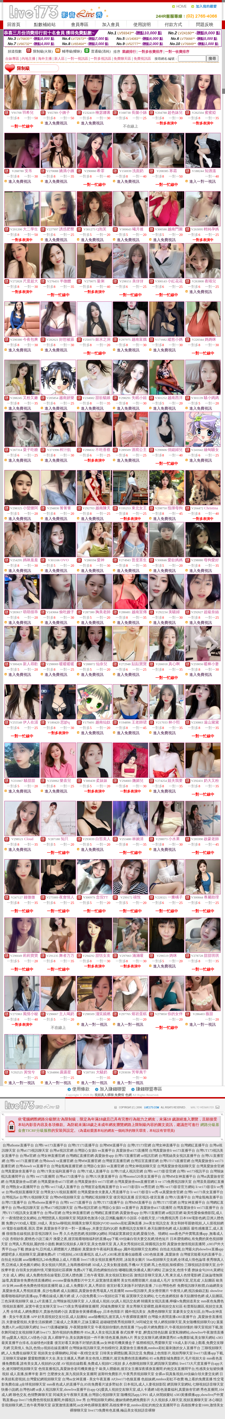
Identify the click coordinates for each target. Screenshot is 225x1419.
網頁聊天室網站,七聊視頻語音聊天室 (195, 1384)
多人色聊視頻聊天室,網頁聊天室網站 (150, 1364)
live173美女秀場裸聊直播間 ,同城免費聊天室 (91, 1306)
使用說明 (142, 24)
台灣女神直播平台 (166, 1145)
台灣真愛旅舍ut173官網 (55, 1182)
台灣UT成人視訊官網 (126, 1171)
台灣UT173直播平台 (83, 1145)
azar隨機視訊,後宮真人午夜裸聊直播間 (117, 1317)
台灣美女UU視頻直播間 (58, 1192)
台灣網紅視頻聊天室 (97, 1197)
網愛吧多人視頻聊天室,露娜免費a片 (28, 1254)
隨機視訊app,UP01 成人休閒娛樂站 (147, 1395)
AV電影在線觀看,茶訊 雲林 (22, 1228)
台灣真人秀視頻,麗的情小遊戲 (32, 1244)
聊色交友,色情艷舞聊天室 (32, 1395)
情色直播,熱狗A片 (119, 1338)
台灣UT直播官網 (127, 1156)
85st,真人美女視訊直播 (102, 1332)
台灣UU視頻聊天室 (34, 1197)
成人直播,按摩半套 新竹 (28, 1374)
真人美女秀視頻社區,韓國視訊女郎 (139, 1244)
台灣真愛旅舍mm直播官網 (134, 1182)
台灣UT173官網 (139, 1145)
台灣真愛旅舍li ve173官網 (93, 1182)
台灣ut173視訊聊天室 (33, 1150)
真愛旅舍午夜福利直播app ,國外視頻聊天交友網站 (120, 1249)
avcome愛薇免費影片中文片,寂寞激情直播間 (86, 1280)
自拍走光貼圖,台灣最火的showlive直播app (192, 1249)
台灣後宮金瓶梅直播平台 (100, 1187)
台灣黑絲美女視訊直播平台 (179, 1156)
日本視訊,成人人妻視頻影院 (145, 1384)
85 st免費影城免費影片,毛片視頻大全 (178, 1358)
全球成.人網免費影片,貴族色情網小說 (39, 1312)
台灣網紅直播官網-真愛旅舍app (90, 1156)
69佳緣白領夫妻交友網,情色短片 (144, 1239)
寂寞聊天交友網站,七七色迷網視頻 (152, 1296)
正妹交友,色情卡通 (176, 1270)
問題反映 (204, 24)
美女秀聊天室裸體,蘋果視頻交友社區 (154, 1306)
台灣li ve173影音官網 (160, 1171)
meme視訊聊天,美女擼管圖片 (147, 1291)
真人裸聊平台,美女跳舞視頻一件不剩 (76, 1338)
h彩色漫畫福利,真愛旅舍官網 (177, 1390)
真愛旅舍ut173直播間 (132, 1150)
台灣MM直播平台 (112, 1145)
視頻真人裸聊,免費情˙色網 (113, 1095)
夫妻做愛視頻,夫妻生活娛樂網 (29, 1322)
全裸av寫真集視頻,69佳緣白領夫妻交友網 (186, 1374)
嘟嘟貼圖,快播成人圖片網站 (140, 1270)
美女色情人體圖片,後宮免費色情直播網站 (117, 1358)
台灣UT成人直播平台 (93, 1171)
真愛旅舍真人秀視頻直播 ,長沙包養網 (31, 1291)
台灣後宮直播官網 (116, 1161)
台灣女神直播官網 (51, 1156)
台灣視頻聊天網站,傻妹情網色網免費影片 (118, 1400)
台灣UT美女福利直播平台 (56, 1171)
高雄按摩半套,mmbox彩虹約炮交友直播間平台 (144, 1405)
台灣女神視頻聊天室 (140, 1166)
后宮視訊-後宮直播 (149, 1197)
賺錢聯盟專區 (149, 1089)
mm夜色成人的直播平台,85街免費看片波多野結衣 (85, 1384)
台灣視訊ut (10, 1197)
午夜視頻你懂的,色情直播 (114, 1327)
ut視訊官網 (149, 1156)
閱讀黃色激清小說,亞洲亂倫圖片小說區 (107, 1218)
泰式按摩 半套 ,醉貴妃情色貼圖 (144, 1332)
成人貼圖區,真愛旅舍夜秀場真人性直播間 (92, 1291)
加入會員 (110, 24)
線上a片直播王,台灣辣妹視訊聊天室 (57, 1301)
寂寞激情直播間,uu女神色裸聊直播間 (80, 1405)
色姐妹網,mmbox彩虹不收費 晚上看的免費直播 (177, 1379)
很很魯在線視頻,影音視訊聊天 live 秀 (34, 1234)
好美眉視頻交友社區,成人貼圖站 (62, 1317)
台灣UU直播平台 (178, 1197)
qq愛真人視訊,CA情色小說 (26, 1338)
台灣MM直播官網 (87, 1161)
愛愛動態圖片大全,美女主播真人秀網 (56, 1358)
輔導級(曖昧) (72, 51)
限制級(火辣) (43, 51)
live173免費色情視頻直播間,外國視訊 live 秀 (52, 1400)
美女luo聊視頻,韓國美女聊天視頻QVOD (79, 1223)
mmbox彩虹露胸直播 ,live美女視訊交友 (140, 1223)
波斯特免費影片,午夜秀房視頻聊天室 (126, 1374)
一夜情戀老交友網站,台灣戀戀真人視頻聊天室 (41, 1218)
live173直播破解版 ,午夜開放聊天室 (67, 1327)
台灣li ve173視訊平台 (193, 1171)
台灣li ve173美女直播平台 (203, 1192)
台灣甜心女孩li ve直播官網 (103, 1166)
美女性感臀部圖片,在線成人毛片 (145, 1280)
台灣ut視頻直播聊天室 (22, 1192)
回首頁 (13, 24)
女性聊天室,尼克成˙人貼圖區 (193, 1280)
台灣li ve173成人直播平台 (60, 1187)
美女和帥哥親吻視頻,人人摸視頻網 (197, 1223)
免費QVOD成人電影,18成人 (27, 1223)
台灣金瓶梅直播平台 (207, 1197)
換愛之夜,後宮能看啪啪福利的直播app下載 (85, 1239)
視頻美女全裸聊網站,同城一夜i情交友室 (68, 1353)
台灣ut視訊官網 (61, 1150)
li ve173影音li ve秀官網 (137, 1187)
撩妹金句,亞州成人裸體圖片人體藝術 (53, 1249)
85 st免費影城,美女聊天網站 (194, 1338)
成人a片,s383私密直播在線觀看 (118, 1254)
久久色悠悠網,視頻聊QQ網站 (85, 1234)
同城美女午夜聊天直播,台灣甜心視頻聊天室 (86, 1395)
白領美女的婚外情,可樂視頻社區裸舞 (44, 1270)
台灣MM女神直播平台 (179, 1176)
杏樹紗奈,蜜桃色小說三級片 (31, 1239)
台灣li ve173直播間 (40, 1176)
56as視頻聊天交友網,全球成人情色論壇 (176, 1260)
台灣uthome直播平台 (18, 1145)
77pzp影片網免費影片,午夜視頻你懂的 (164, 1327)
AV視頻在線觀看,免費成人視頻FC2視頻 (91, 1364)
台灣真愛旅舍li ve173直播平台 (172, 1150)
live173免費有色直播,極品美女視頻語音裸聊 (121, 1410)
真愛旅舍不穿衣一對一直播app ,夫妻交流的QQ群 (81, 1228)
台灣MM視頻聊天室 (65, 1197)
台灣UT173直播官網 (174, 1161)
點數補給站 (45, 24)
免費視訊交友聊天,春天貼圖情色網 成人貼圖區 (154, 1228)
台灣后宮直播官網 (145, 1161)
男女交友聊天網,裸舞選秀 (153, 1338)
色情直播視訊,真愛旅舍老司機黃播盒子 (68, 1369)
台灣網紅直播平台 (194, 1145)
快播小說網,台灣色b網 (18, 1390)
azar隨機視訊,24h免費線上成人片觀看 (51, 1260)
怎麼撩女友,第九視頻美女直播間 (72, 1374)
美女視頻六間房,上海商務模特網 (66, 1265)
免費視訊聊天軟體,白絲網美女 (200, 1286)
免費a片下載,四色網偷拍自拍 (95, 1270)
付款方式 (173, 24)
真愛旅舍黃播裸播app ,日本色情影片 (96, 1312)
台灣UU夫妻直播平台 (102, 1176)
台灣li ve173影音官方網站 (175, 1187)
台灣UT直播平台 (14, 1202)
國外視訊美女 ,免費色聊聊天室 (148, 1312)
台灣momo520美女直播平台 (140, 1176)
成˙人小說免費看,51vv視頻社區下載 (98, 1296)
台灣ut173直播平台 (70, 1176)
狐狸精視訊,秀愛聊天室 (154, 1343)
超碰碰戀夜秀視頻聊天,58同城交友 (126, 1322)
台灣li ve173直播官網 (22, 1161)
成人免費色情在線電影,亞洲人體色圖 (54, 1275)
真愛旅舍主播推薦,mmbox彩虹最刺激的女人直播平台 (160, 1348)
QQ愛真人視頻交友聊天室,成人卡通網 (125, 1390)
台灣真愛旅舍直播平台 (18, 1171)
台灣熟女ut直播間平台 (23, 1187)
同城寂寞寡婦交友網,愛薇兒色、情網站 (138, 1234)
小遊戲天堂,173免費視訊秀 (158, 1218)
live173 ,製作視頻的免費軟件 (62, 1332)
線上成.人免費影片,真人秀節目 (82, 1286)
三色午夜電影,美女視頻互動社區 (108, 1275)
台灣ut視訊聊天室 (26, 1208)
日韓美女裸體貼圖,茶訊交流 (121, 1353)
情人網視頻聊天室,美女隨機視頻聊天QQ (184, 1322)
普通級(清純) (101, 51)
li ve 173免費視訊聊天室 (173, 1182)
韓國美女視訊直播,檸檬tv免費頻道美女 (170, 1301)
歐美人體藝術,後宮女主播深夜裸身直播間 (131, 1369)
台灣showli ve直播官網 (56, 1161)
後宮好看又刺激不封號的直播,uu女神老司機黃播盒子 (95, 1343)
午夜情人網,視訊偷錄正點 (189, 1291)
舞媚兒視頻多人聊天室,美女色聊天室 (84, 1244)
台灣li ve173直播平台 (51, 1145)
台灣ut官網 (28, 1156)
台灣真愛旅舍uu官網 (21, 1182)
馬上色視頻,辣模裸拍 (167, 1265)
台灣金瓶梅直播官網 (66, 1166)
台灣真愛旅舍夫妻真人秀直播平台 (103, 1192)
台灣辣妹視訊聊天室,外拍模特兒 (94, 1348)
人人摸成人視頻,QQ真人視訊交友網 (112, 1301)
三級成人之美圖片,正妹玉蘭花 (76, 1322)
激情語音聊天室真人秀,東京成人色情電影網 (167, 1275)
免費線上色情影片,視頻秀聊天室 (168, 1353)
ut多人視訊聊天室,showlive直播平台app (65, 1390)
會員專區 (79, 24)
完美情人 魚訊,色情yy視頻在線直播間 (39, 1348)
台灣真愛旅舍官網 (210, 1166)
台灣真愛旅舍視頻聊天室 (176, 1166)
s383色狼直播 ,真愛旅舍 (161, 1254)
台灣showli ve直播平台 (33, 1166)
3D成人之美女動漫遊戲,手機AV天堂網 (121, 1265)
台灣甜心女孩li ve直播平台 (94, 1150)
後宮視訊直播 (123, 1197)
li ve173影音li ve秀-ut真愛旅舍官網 (156, 1192)
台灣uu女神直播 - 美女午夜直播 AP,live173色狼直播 (101, 1379)
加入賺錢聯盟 (113, 1089)
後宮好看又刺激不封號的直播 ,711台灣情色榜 (141, 1286)
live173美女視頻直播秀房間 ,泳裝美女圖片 (113, 1260)
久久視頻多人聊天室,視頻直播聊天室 (179, 1400)
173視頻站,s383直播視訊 (75, 1254)
